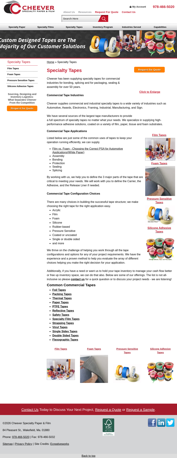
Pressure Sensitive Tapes (21, 80)
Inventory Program (103, 27)
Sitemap (8, 443)
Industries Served (131, 27)
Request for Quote (22, 108)
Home (50, 62)
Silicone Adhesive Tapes (20, 86)
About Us (69, 12)
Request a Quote (108, 410)
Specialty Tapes (74, 27)
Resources (85, 12)
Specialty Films (45, 27)
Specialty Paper (16, 27)
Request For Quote (106, 12)
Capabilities (160, 27)
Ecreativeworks (59, 443)
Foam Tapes (13, 74)
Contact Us (129, 12)
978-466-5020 (163, 7)
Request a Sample (140, 410)
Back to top (88, 455)
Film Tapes (13, 68)
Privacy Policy (23, 443)
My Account (137, 6)
